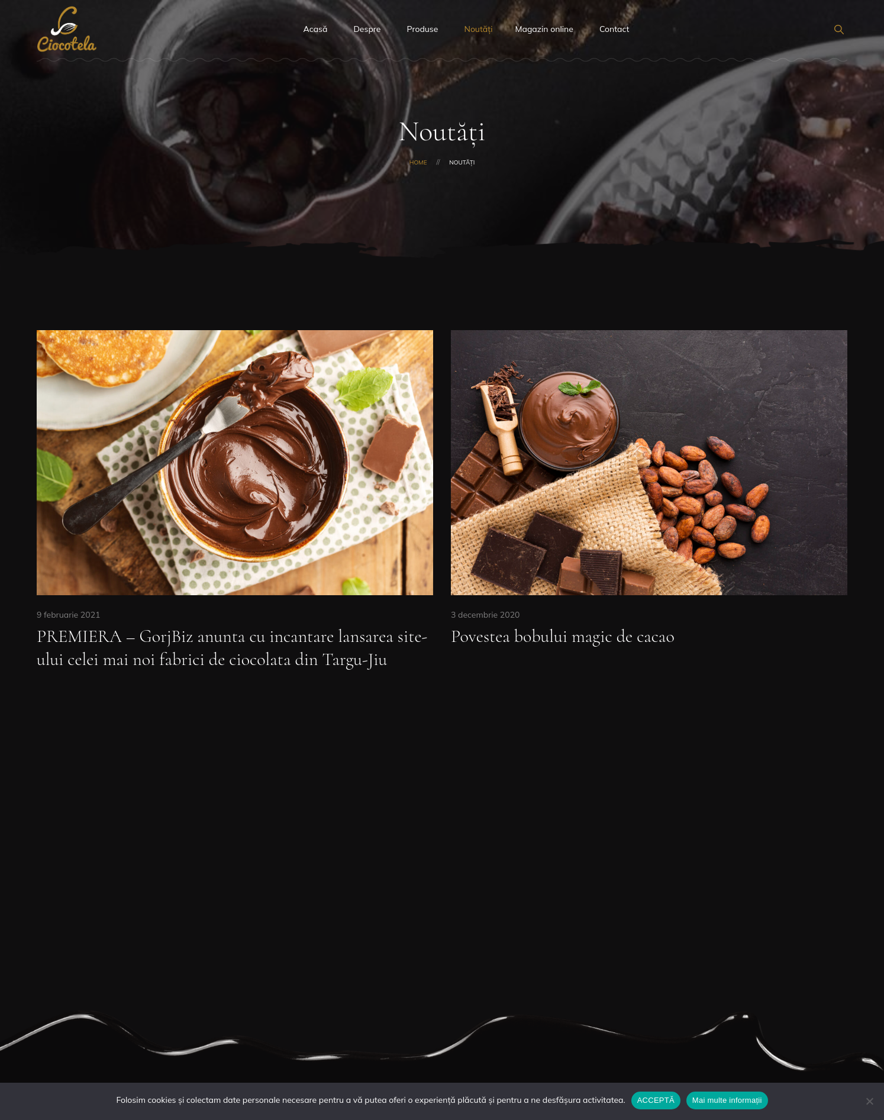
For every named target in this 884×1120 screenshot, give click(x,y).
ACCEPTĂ (656, 1100)
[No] (869, 1101)
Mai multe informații (727, 1100)
